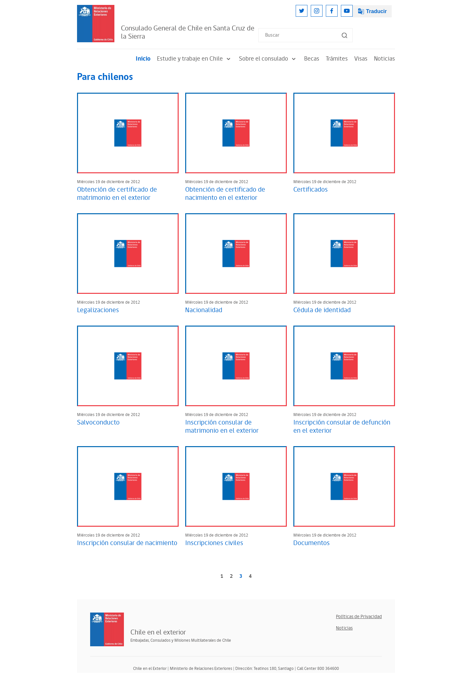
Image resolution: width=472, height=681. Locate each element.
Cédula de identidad (322, 310)
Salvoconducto (98, 422)
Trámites (337, 58)
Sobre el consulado (268, 58)
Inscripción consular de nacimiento (127, 543)
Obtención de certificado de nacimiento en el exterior (225, 194)
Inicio (143, 58)
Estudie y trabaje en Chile (194, 58)
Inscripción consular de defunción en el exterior (341, 427)
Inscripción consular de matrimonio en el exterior (222, 427)
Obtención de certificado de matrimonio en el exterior (117, 194)
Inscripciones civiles (214, 543)
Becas (311, 58)
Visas (360, 58)
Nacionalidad (203, 310)
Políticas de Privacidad (359, 616)
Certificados (310, 190)
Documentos (311, 543)
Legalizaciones (98, 310)
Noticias (384, 58)
